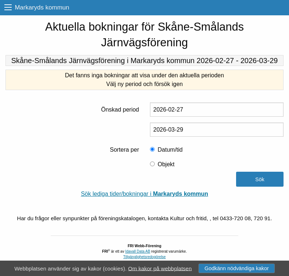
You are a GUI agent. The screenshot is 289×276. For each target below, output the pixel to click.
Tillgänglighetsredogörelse (144, 257)
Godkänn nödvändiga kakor (236, 268)
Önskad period (120, 109)
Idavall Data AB (137, 251)
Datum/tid (170, 150)
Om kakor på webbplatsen (160, 268)
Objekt (166, 164)
